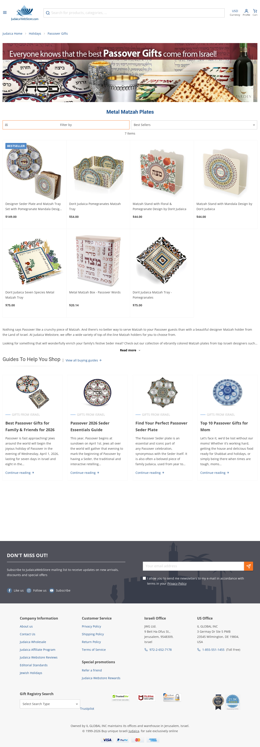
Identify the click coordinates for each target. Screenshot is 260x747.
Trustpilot (87, 709)
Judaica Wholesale (33, 642)
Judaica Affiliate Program (37, 650)
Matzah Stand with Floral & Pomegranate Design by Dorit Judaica (159, 206)
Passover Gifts (58, 33)
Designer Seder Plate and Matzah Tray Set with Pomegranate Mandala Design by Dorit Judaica (33, 207)
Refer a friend (92, 670)
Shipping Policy (93, 634)
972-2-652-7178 (160, 650)
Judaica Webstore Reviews (39, 657)
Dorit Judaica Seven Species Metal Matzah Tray (29, 294)
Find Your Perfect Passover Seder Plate (161, 426)
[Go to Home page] (24, 13)
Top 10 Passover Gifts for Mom (224, 426)
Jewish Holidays (31, 673)
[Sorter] (194, 124)
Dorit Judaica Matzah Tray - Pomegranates (152, 294)
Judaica (134, 731)
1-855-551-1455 (213, 650)
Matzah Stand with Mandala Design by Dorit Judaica (224, 206)
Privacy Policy (177, 583)
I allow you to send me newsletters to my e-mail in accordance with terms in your (195, 581)
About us (26, 626)
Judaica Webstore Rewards (101, 678)
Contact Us (27, 634)
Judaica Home (12, 33)
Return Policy (91, 642)
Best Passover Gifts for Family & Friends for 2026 (29, 426)
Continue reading (19, 473)
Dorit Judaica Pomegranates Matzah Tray (95, 206)
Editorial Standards (34, 665)
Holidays (35, 33)
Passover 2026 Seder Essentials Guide (89, 426)
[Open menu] (5, 13)
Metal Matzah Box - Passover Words (95, 292)
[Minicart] (255, 13)
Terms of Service (94, 650)
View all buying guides (84, 360)
